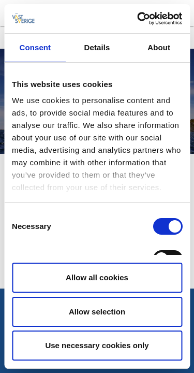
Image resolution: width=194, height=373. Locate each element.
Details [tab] (97, 47)
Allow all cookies (97, 277)
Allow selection (97, 311)
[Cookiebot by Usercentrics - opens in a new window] (138, 18)
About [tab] (158, 47)
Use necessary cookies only (96, 345)
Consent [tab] (35, 47)
